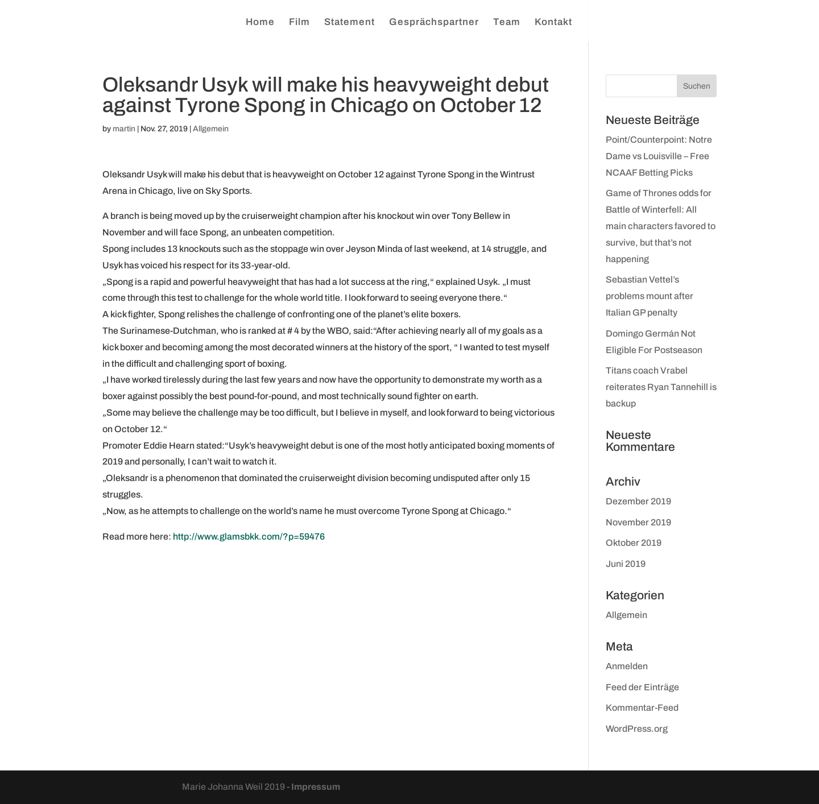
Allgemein (211, 129)
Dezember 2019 (638, 501)
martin (124, 129)
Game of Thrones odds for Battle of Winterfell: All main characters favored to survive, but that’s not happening (660, 225)
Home (260, 22)
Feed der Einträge (642, 687)
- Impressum (313, 786)
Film (299, 22)
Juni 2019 (626, 564)
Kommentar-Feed (642, 707)
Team (506, 22)
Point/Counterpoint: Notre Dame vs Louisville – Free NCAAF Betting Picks (659, 156)
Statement (349, 22)
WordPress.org (637, 728)
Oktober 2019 (633, 543)
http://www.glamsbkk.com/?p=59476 (249, 536)
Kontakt (553, 22)
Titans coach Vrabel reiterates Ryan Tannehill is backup (661, 387)
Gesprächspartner (434, 22)
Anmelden (627, 666)
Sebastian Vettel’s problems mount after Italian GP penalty (649, 296)
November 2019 (638, 522)
